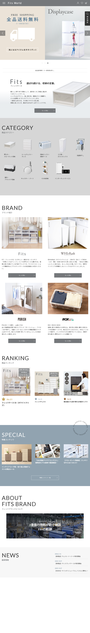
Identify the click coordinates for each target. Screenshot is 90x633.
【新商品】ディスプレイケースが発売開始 (68, 563)
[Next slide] (87, 33)
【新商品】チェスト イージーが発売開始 (68, 556)
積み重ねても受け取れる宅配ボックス (76, 402)
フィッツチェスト (40, 402)
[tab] (42, 63)
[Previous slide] (2, 33)
